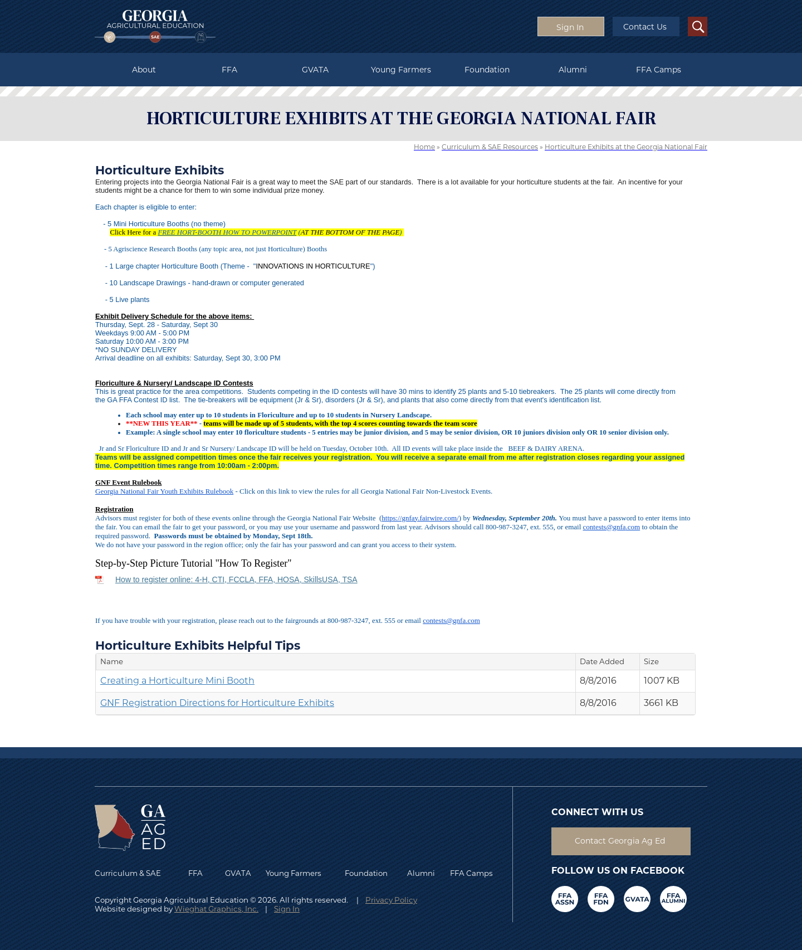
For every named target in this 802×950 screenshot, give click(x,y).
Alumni (573, 70)
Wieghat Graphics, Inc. (216, 908)
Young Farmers (401, 70)
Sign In (287, 908)
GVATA (315, 70)
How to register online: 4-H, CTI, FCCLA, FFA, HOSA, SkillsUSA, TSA (236, 579)
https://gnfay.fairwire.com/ (420, 518)
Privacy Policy (391, 899)
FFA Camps (658, 70)
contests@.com (611, 527)
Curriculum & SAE (128, 873)
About (144, 70)
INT (291, 232)
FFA (229, 70)
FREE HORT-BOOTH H (193, 232)
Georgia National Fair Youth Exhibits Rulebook (164, 491)
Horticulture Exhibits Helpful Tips (197, 645)
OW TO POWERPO (257, 232)
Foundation (487, 70)
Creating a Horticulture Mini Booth (177, 680)
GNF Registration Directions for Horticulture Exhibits (217, 703)
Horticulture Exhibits (159, 170)
